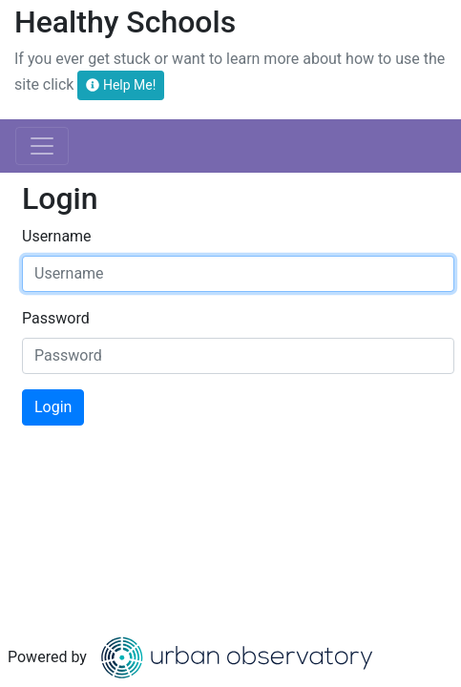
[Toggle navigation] (42, 146)
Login (53, 407)
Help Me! (121, 85)
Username (57, 236)
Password (56, 318)
